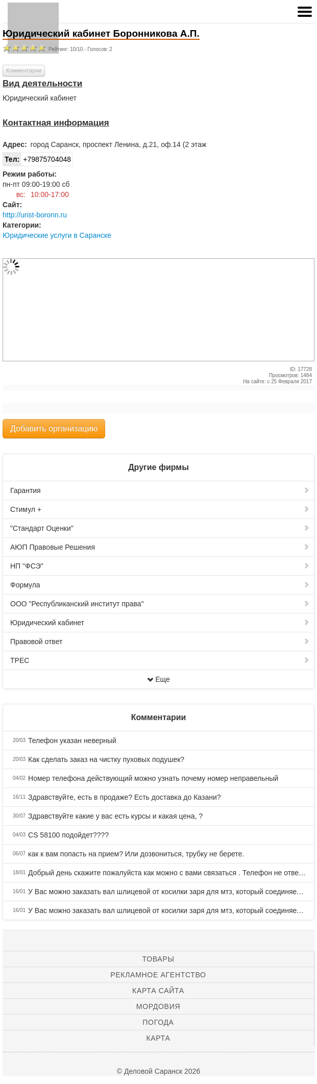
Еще (158, 679)
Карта (158, 1038)
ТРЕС (160, 660)
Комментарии (23, 70)
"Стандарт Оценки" (160, 528)
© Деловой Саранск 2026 (158, 1071)
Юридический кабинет (160, 623)
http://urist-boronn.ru (35, 215)
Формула (160, 585)
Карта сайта (158, 991)
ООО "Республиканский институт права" (160, 604)
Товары (158, 959)
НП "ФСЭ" (160, 566)
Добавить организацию (53, 428)
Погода (158, 1022)
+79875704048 (37, 159)
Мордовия (158, 1006)
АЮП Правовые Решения (160, 547)
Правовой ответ (160, 641)
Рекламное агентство (158, 975)
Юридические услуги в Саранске (57, 235)
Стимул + (160, 509)
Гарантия (160, 490)
